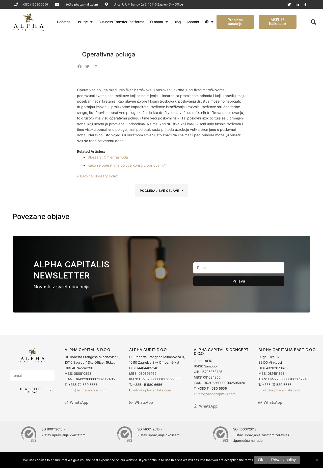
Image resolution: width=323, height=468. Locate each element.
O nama (159, 22)
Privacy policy (283, 460)
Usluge (84, 22)
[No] (316, 459)
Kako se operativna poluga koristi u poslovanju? (127, 165)
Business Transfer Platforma (121, 22)
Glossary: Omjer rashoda (108, 157)
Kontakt (193, 22)
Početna (64, 22)
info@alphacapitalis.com (81, 4)
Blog (177, 22)
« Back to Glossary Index (97, 176)
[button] (313, 22)
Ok (260, 460)
